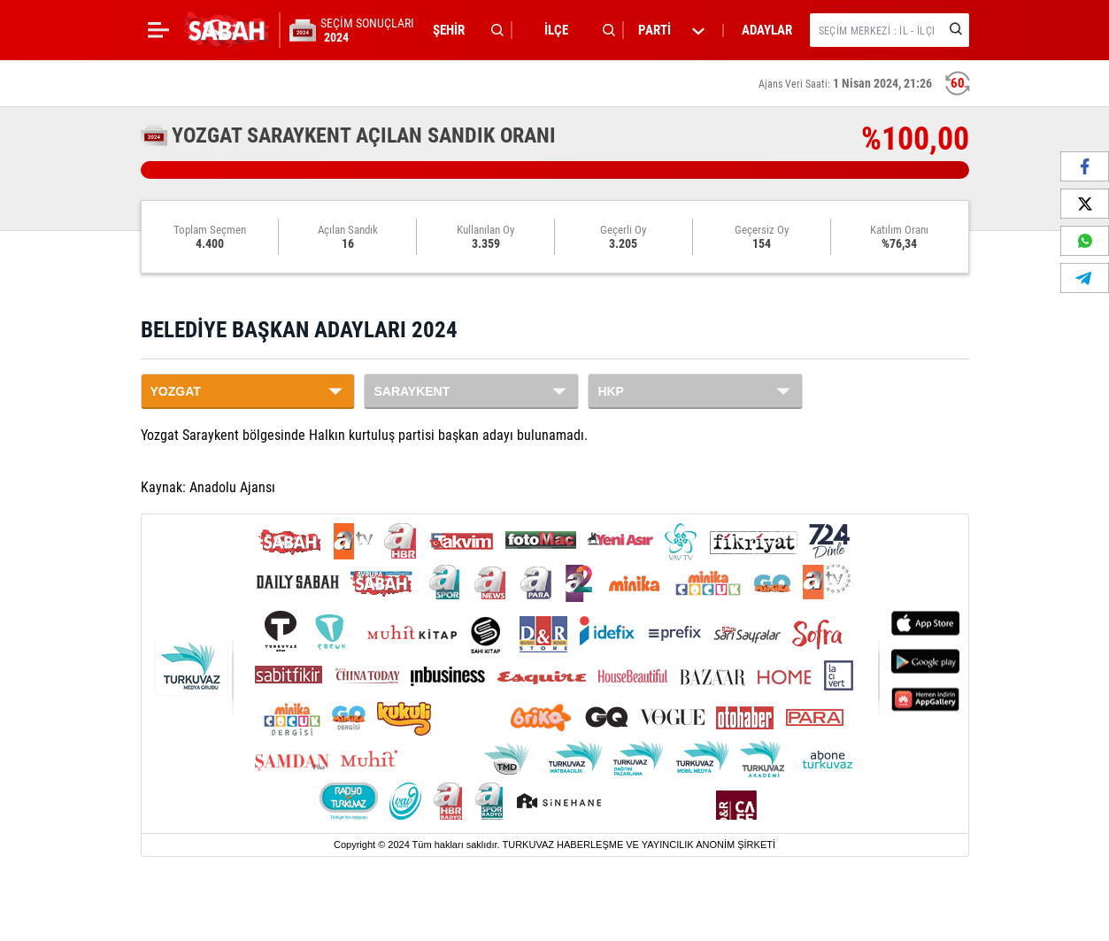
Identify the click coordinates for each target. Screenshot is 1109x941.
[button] (463, 30)
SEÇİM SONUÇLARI (367, 30)
